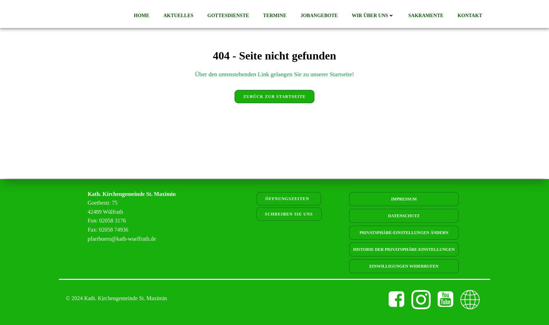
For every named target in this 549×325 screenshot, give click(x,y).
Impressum (404, 199)
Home (142, 16)
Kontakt (470, 16)
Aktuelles (179, 16)
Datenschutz (403, 215)
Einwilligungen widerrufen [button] (403, 266)
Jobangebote (320, 16)
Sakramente (426, 16)
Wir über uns (374, 16)
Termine (275, 16)
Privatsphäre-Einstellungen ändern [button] (404, 232)
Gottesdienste (229, 16)
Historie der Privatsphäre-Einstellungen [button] (404, 249)
